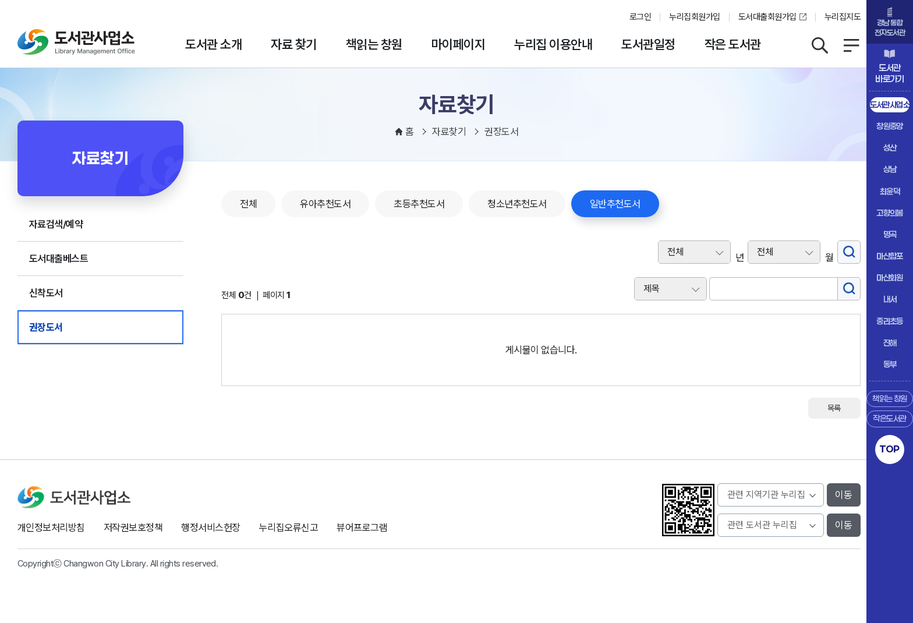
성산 (890, 148)
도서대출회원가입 (767, 17)
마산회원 (889, 277)
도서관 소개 (213, 44)
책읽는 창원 (374, 44)
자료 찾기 (293, 44)
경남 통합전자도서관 (890, 27)
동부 (890, 364)
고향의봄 (889, 213)
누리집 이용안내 (553, 44)
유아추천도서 (325, 204)
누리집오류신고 (288, 527)
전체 (248, 204)
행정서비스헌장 (210, 527)
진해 (890, 343)
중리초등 (889, 321)
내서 (890, 299)
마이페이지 (458, 44)
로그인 (640, 17)
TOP (889, 449)
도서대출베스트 (58, 258)
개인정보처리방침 (51, 527)
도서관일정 (648, 44)
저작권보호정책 (133, 527)
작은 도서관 (733, 44)
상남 (890, 169)
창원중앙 (889, 126)
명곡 (890, 234)
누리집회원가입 (694, 17)
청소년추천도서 (516, 204)
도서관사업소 (890, 104)
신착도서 (46, 293)
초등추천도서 (419, 204)
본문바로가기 (456, 0)
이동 (843, 495)
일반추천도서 (615, 204)
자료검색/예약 (56, 224)
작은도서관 (889, 418)
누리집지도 (842, 17)
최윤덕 (890, 191)
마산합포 (889, 256)
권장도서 (46, 327)
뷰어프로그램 (362, 527)
